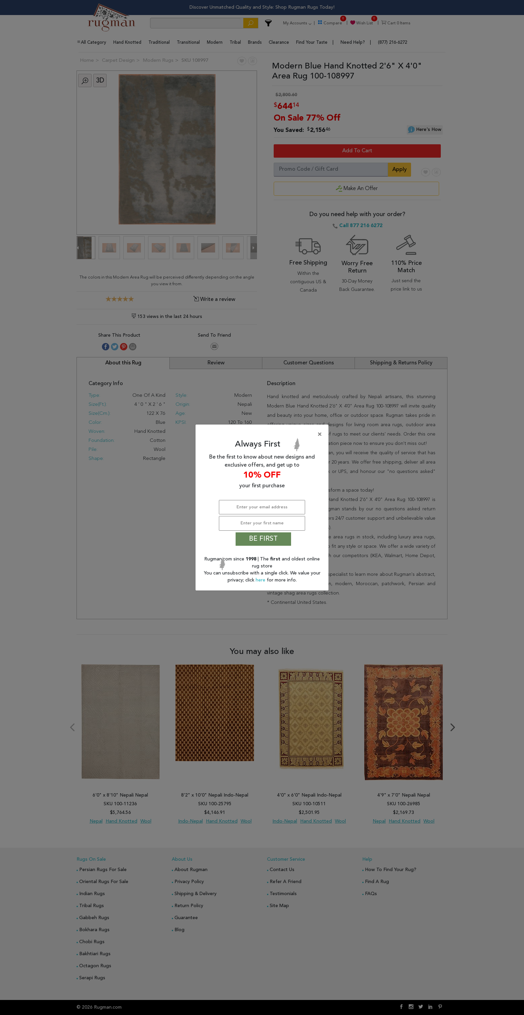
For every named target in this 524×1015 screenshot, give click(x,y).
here (261, 580)
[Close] (263, 434)
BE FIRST (263, 539)
